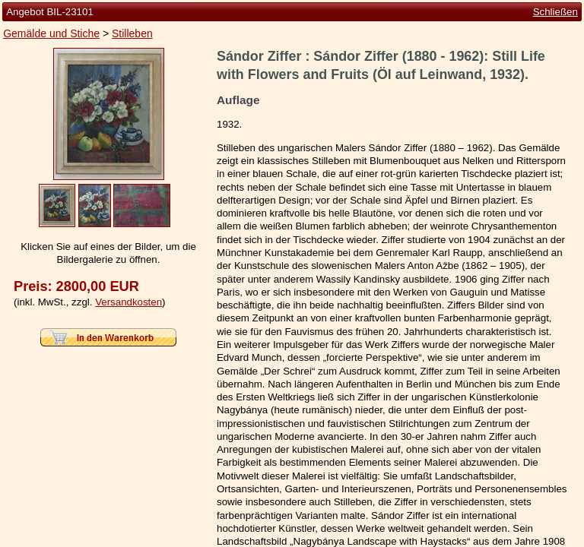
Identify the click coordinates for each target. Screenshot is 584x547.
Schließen (555, 11)
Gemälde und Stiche (51, 33)
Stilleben (132, 33)
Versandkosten (128, 302)
